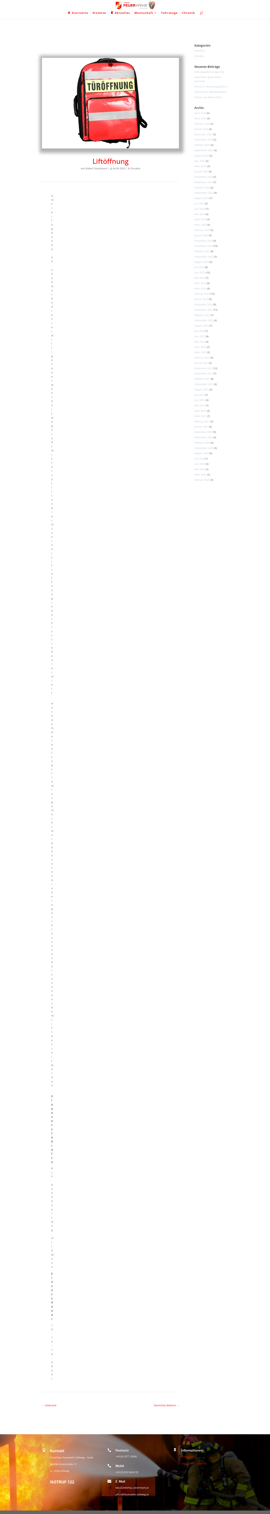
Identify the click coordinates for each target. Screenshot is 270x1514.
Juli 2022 (199, 331)
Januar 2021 (201, 426)
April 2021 (200, 410)
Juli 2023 (199, 267)
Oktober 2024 (202, 187)
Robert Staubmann (96, 168)
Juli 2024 (199, 203)
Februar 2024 (202, 230)
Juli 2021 (199, 394)
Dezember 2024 (203, 176)
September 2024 (203, 192)
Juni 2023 (199, 272)
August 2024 (201, 198)
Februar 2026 (202, 123)
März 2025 (200, 166)
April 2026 (200, 113)
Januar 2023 (201, 299)
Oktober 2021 (202, 378)
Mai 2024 (199, 214)
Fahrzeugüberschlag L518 (209, 72)
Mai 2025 (199, 161)
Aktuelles (199, 50)
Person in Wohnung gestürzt (210, 86)
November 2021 (203, 373)
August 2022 (201, 325)
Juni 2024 (199, 208)
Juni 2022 (199, 336)
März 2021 (200, 416)
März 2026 (200, 118)
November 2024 (203, 182)
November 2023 (203, 246)
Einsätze (135, 168)
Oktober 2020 (202, 442)
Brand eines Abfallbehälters (210, 92)
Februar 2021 (202, 421)
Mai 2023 (199, 277)
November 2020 (203, 437)
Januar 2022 (201, 363)
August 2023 (201, 262)
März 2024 (200, 224)
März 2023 (200, 288)
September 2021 (203, 384)
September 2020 (203, 448)
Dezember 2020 (203, 432)
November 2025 (203, 139)
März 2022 (200, 352)
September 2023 (203, 256)
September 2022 (203, 320)
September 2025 (203, 150)
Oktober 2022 (202, 315)
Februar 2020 (202, 479)
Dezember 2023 (203, 240)
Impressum (187, 1456)
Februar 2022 (202, 357)
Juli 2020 (199, 458)
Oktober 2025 (202, 145)
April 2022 (200, 347)
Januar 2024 (201, 235)
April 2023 (200, 283)
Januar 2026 (201, 129)
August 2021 (201, 389)
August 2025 (201, 155)
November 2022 (203, 309)
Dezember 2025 (203, 134)
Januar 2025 (201, 171)
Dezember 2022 (203, 304)
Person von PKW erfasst (208, 97)
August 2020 (201, 453)
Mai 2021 (199, 405)
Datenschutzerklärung (194, 1463)
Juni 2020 (199, 464)
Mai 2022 (199, 341)
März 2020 (200, 474)
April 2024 (200, 219)
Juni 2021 (199, 400)
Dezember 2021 (203, 368)
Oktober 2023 (202, 251)
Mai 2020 (199, 469)
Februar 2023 (202, 293)
